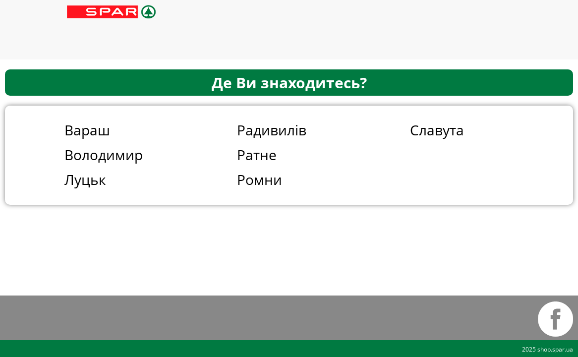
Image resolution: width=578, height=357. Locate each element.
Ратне (257, 154)
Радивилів (271, 129)
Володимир (103, 154)
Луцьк (85, 179)
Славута (437, 129)
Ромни (259, 179)
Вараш (87, 129)
